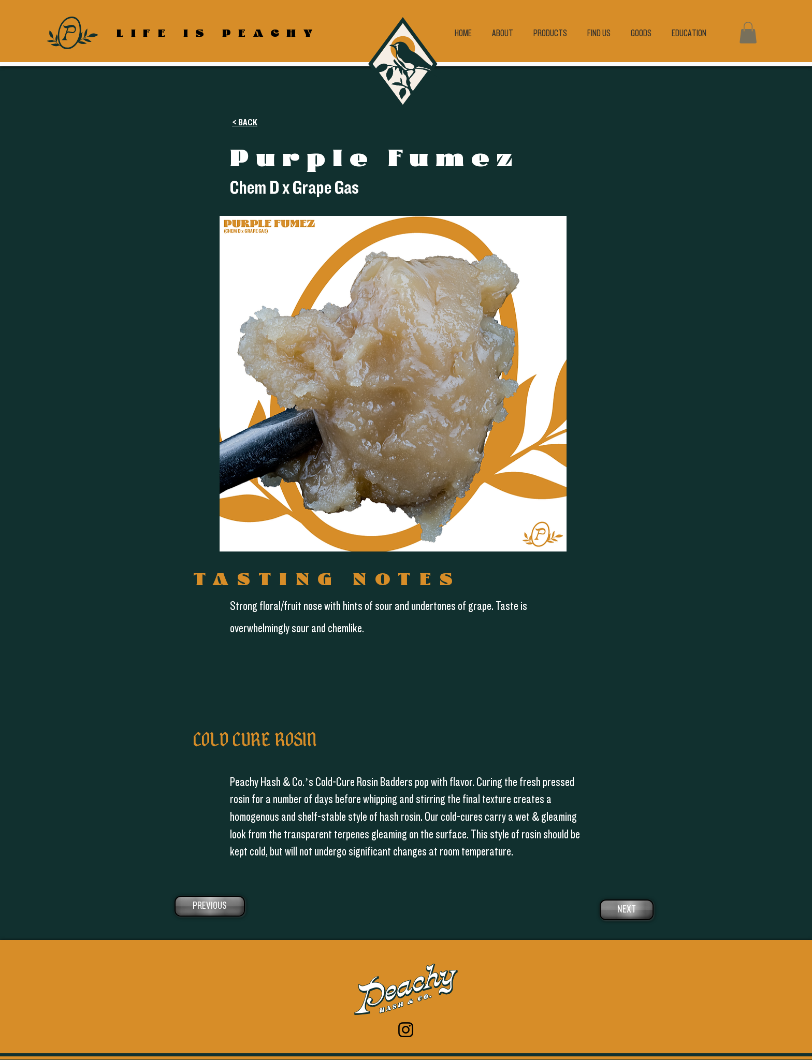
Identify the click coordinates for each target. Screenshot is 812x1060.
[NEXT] (627, 909)
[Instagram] (406, 1030)
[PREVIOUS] (210, 906)
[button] (748, 32)
